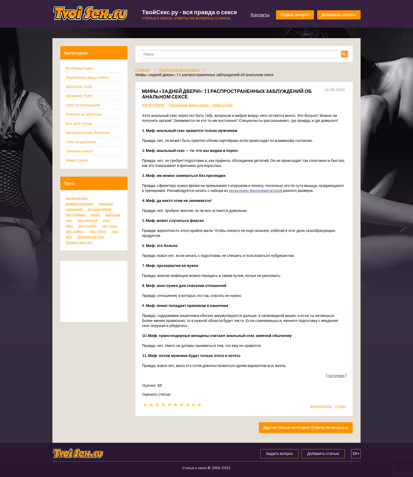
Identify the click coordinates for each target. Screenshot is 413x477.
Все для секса (79, 123)
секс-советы (75, 231)
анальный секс (77, 198)
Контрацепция (79, 68)
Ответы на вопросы (84, 114)
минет (95, 215)
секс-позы (109, 226)
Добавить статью (338, 14)
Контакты (260, 14)
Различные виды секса (87, 77)
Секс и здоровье (81, 141)
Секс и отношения (83, 104)
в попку (340, 406)
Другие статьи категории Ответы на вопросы (305, 427)
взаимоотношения (80, 204)
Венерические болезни (87, 132)
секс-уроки (98, 231)
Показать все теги (79, 242)
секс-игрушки (87, 220)
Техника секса (79, 150)
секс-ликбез (87, 226)
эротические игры (90, 237)
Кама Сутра (77, 160)
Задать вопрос (295, 14)
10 (199, 405)
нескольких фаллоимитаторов (255, 190)
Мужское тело (79, 95)
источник (336, 375)
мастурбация (76, 215)
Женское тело (79, 86)
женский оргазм (99, 209)
